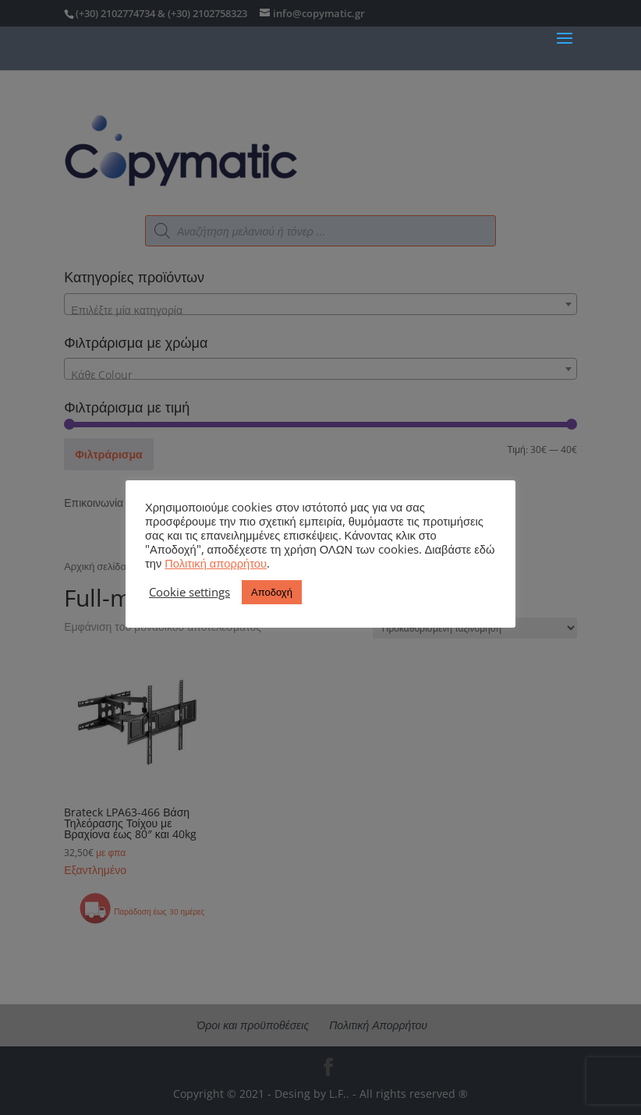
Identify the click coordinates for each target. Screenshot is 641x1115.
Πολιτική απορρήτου (216, 563)
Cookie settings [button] (189, 592)
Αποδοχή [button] (271, 592)
